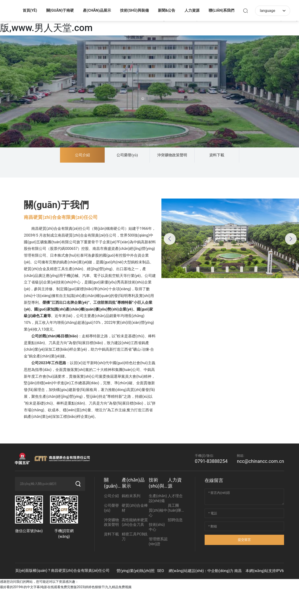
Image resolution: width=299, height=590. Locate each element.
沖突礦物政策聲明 (172, 155)
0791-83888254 (211, 461)
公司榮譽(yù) (127, 155)
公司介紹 (82, 155)
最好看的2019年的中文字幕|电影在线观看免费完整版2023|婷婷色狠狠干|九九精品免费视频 (66, 587)
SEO (160, 571)
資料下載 (216, 155)
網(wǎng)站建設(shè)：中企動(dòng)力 (201, 571)
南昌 (238, 571)
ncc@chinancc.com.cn (260, 461)
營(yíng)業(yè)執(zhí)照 (136, 571)
